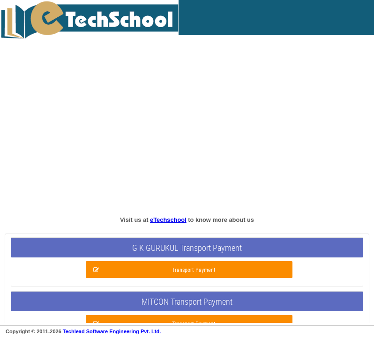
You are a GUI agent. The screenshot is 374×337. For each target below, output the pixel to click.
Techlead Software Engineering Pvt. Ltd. (112, 331)
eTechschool (168, 219)
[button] (189, 269)
